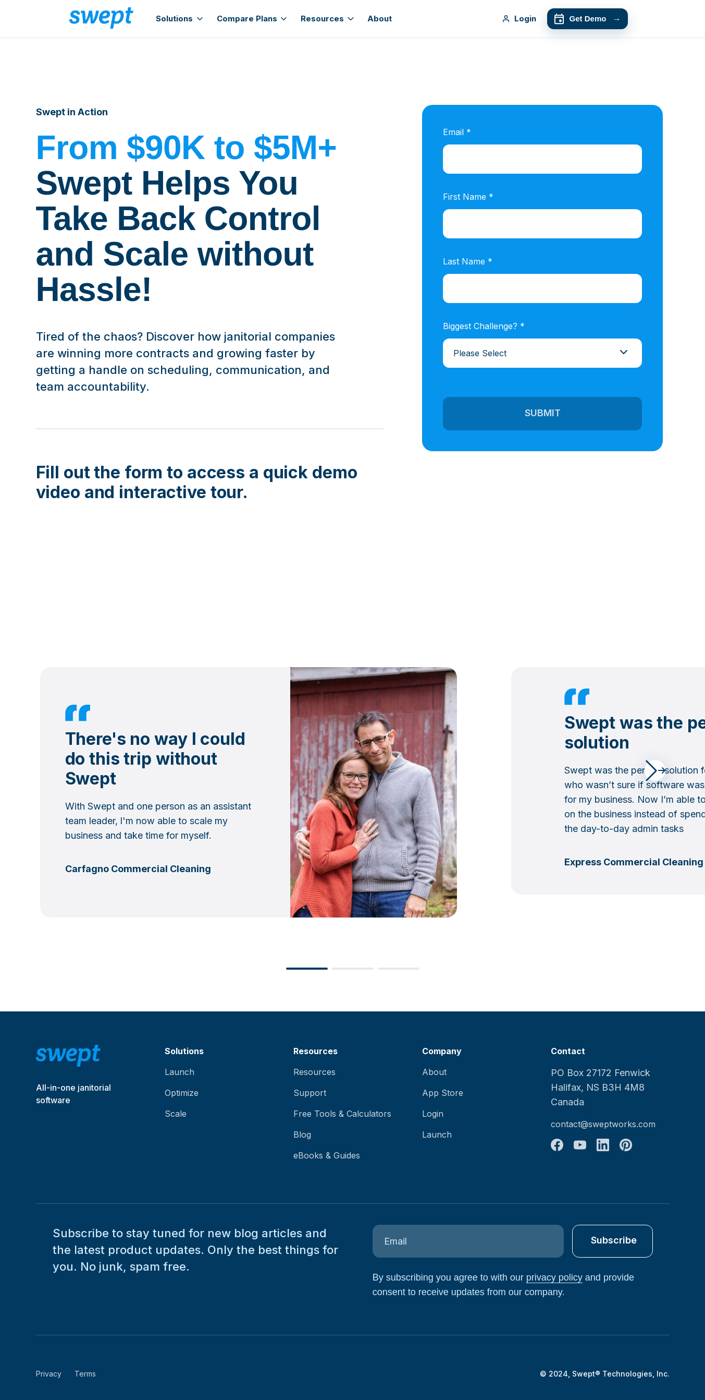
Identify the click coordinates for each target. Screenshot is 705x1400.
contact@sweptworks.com (603, 1124)
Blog (302, 1134)
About (379, 18)
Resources (327, 18)
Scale (176, 1113)
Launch (179, 1072)
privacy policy (554, 1277)
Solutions (179, 18)
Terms (85, 1373)
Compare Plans (252, 18)
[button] (655, 770)
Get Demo (587, 19)
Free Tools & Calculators (342, 1113)
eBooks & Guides (326, 1155)
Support (309, 1093)
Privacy (48, 1373)
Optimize (182, 1093)
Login (519, 18)
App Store (442, 1093)
